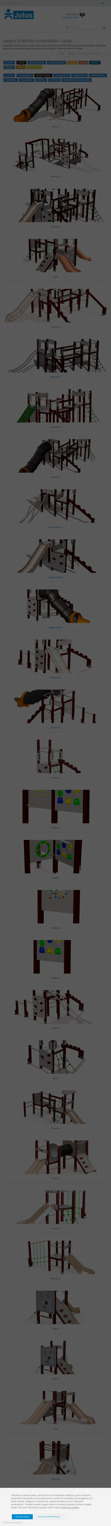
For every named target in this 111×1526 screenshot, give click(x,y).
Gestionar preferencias (49, 1517)
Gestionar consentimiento (12, 1523)
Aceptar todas (22, 1517)
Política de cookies (70, 1507)
